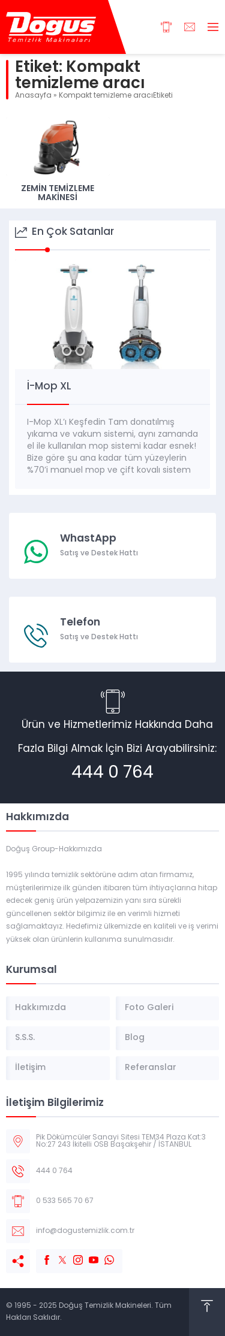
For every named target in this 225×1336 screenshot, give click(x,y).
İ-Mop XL (49, 387)
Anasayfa (33, 95)
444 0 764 (112, 773)
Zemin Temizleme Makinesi (57, 193)
